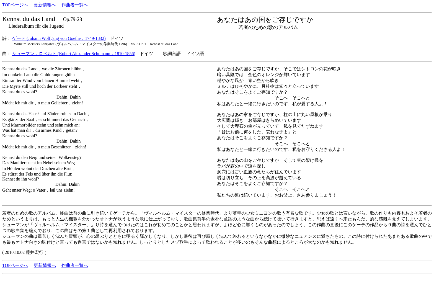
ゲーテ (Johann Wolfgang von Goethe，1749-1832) (59, 38)
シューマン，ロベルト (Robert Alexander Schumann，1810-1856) (73, 53)
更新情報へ (45, 4)
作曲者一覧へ (74, 4)
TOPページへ (15, 4)
